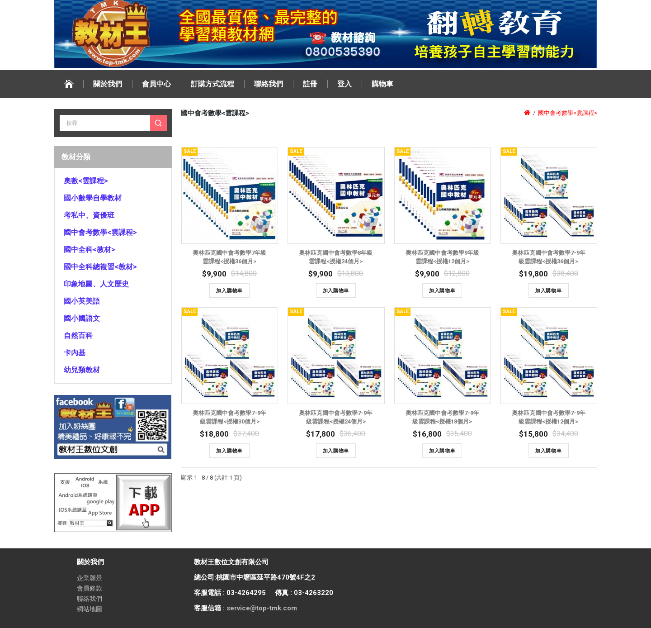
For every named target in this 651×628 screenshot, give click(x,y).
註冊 (310, 84)
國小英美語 (82, 301)
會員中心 (156, 84)
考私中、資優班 (89, 215)
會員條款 (89, 588)
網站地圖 (89, 609)
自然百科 (78, 335)
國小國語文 (82, 318)
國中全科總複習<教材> (100, 266)
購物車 (382, 84)
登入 (344, 84)
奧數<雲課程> (86, 180)
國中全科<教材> (89, 249)
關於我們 (107, 84)
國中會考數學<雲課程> (100, 232)
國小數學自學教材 (93, 198)
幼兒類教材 (82, 370)
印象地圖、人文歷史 (96, 284)
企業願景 (89, 577)
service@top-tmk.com (261, 608)
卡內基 (74, 352)
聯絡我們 (268, 84)
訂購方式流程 (212, 84)
